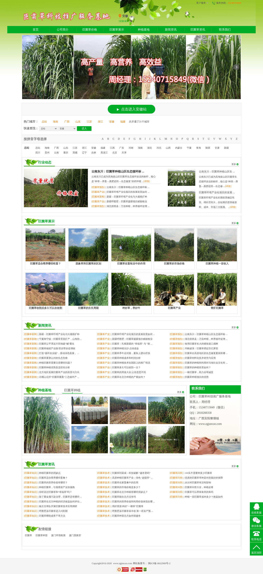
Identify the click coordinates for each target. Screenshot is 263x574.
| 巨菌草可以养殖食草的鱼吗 (191, 492)
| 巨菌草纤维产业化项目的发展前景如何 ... (120, 192)
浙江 (100, 121)
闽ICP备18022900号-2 (159, 563)
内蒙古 (178, 147)
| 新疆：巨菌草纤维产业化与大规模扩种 (119, 196)
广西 (66, 121)
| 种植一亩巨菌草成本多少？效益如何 (196, 496)
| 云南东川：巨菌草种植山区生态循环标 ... (120, 187)
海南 (55, 121)
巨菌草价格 (89, 29)
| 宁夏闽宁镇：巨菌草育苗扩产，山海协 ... (53, 339)
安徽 (111, 121)
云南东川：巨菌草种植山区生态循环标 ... (118, 171)
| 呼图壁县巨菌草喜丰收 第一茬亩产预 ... (125, 511)
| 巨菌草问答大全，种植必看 (191, 487)
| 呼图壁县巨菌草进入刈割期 (46, 511)
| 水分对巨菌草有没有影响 (190, 482)
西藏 (75, 152)
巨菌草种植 (72, 390)
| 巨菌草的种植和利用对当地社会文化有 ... (199, 362)
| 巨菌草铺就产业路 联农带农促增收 (49, 348)
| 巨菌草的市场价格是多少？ (119, 487)
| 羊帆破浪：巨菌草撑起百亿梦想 (194, 348)
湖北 (149, 147)
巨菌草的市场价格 (174, 263)
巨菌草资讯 (197, 29)
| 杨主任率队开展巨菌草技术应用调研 (50, 506)
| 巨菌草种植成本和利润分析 (119, 358)
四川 (37, 152)
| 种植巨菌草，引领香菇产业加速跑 (49, 487)
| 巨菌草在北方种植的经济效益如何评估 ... (53, 501)
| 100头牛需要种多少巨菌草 (191, 473)
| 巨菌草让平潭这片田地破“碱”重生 (49, 343)
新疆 (226, 147)
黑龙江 (104, 152)
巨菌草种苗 (41, 535)
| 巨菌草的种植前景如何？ (190, 367)
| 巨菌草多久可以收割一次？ (119, 367)
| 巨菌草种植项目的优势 (189, 377)
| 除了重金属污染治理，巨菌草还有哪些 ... (53, 496)
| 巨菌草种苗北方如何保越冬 (119, 515)
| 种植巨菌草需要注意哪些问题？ (48, 362)
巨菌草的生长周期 (88, 308)
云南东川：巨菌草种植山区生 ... (217, 171)
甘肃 (217, 147)
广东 (121, 147)
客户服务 (202, 2)
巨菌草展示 (116, 29)
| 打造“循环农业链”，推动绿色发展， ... (51, 353)
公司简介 (62, 29)
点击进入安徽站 (132, 109)
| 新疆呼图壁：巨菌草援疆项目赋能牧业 (119, 201)
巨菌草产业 (174, 308)
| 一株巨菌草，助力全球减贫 (191, 372)
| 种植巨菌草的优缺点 (42, 473)
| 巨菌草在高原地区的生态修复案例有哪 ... (199, 353)
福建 (122, 121)
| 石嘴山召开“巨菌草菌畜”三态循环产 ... (51, 377)
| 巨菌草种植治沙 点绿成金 (118, 348)
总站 (44, 121)
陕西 (207, 147)
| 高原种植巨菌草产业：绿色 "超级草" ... (125, 477)
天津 (124, 152)
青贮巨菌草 (217, 308)
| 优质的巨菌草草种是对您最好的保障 (196, 477)
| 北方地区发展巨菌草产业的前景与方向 (51, 372)
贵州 (47, 152)
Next (236, 67)
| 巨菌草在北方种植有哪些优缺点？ (122, 492)
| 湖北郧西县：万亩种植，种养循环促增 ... (120, 206)
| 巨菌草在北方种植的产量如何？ (121, 377)
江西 (112, 147)
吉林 (93, 152)
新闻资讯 (171, 29)
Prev (27, 67)
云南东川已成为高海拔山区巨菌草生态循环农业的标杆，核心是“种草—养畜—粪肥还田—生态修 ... (218, 181)
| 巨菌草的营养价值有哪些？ (46, 482)
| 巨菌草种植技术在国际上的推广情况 (123, 362)
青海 (198, 147)
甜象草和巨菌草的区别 (88, 263)
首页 (36, 29)
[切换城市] (124, 21)
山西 (168, 147)
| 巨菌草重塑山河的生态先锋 (46, 358)
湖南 (140, 147)
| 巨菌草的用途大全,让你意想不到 (121, 372)
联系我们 (225, 29)
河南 (131, 147)
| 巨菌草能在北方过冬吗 (116, 496)
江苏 (89, 121)
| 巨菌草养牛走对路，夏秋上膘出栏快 (123, 353)
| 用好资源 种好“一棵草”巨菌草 (120, 506)
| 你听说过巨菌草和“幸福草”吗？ (48, 492)
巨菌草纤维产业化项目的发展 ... (217, 192)
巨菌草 (28, 535)
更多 (235, 164)
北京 (114, 152)
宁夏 (189, 147)
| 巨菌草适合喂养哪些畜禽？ (46, 477)
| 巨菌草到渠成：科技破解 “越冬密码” (123, 473)
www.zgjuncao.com (122, 563)
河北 (159, 147)
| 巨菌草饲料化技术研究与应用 (193, 358)
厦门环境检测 (58, 535)
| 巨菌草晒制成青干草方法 (44, 515)
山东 (78, 121)
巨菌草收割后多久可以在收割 (45, 308)
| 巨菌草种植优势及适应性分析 (47, 367)
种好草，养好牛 (131, 308)
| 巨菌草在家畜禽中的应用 (117, 482)
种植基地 (144, 29)
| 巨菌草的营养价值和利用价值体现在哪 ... (126, 501)
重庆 (65, 152)
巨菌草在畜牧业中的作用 (131, 263)
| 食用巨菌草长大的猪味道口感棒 (194, 343)
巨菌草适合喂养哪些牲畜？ (45, 263)
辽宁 (84, 152)
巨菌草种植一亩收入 (217, 263)
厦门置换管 (75, 535)
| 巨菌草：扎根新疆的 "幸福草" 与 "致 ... (124, 343)
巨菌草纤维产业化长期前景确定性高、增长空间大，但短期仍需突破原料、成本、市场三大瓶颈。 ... (218, 202)
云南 (56, 152)
